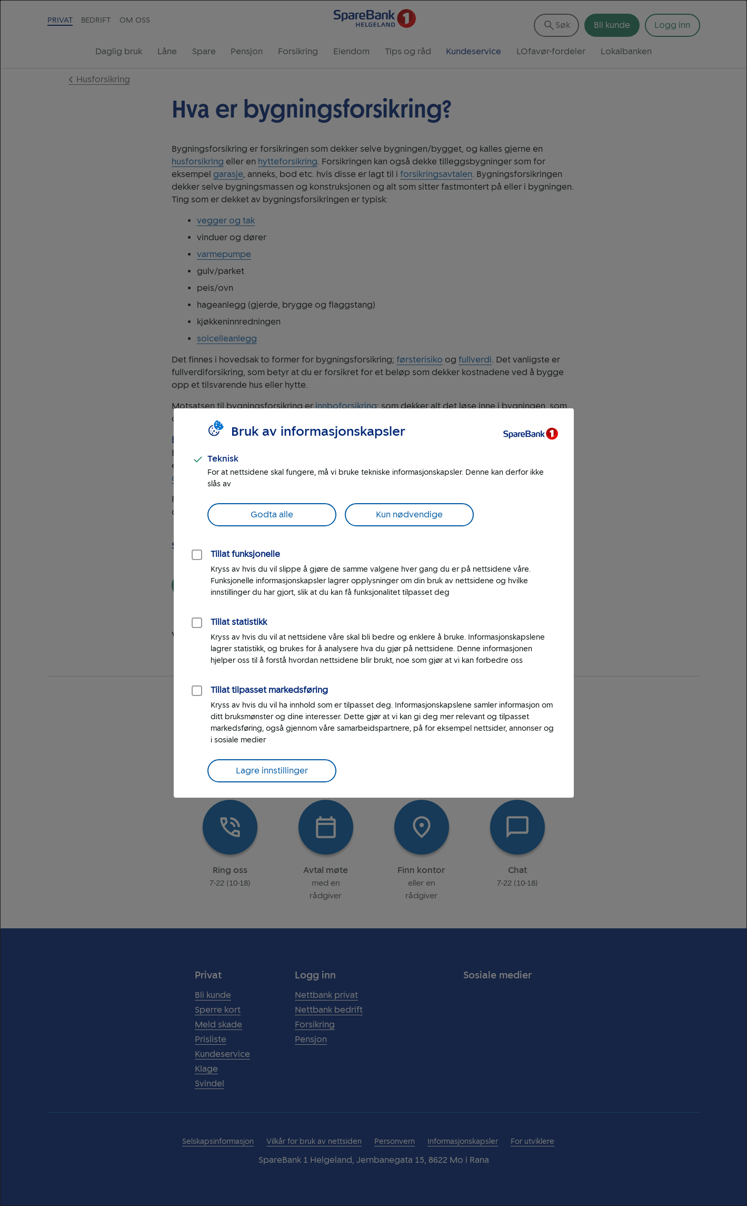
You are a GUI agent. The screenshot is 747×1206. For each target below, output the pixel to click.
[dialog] (373, 603)
